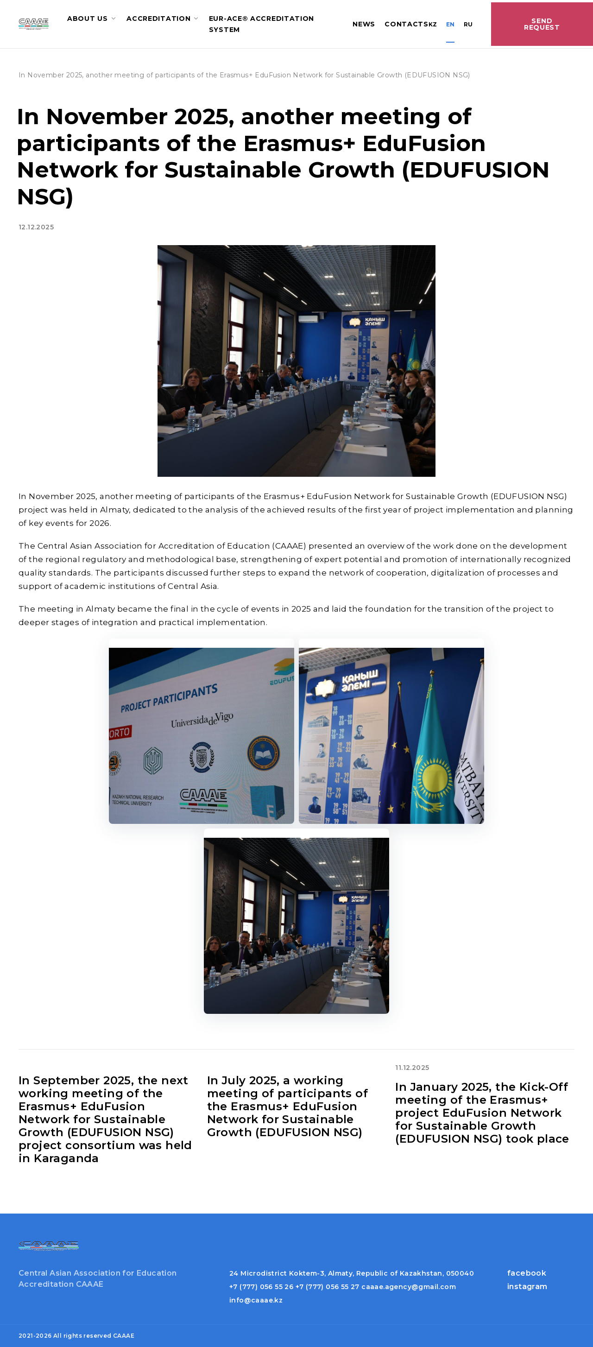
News (364, 24)
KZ (433, 24)
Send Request (542, 24)
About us (87, 18)
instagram (527, 1286)
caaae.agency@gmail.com (408, 1287)
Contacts (407, 24)
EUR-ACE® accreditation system (261, 24)
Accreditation (158, 18)
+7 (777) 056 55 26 (261, 1287)
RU (468, 24)
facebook (526, 1273)
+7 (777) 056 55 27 (328, 1287)
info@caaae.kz (256, 1300)
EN (450, 24)
